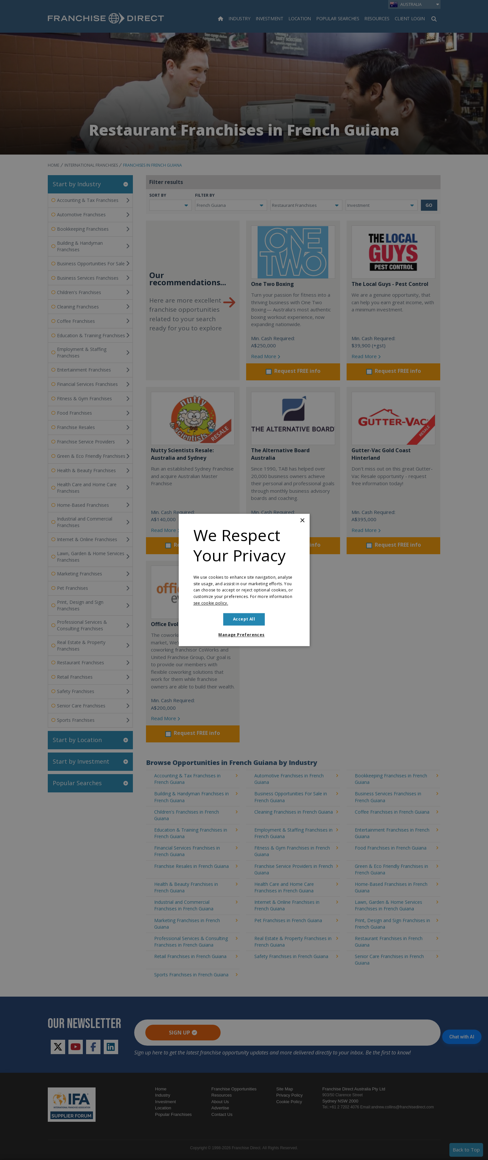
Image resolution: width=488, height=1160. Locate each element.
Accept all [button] (244, 619)
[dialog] (244, 580)
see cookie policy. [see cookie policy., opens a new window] (210, 603)
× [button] (302, 520)
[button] (243, 635)
